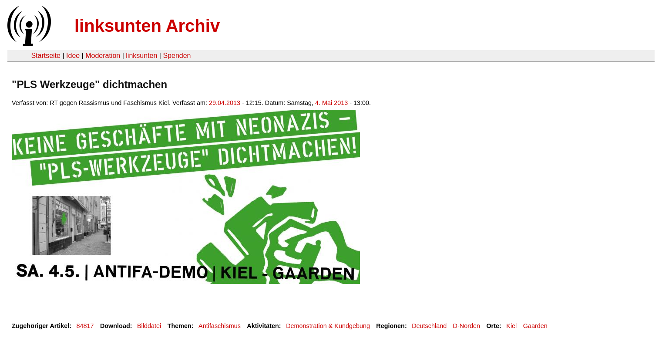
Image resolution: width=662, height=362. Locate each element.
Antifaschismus (219, 325)
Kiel (511, 325)
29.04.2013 (224, 102)
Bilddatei (149, 325)
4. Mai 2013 (331, 102)
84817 (85, 325)
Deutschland (429, 325)
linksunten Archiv (147, 25)
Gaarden (535, 325)
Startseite (45, 55)
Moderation (102, 55)
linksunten (141, 55)
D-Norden (466, 325)
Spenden (177, 55)
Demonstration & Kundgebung (328, 325)
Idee (73, 55)
